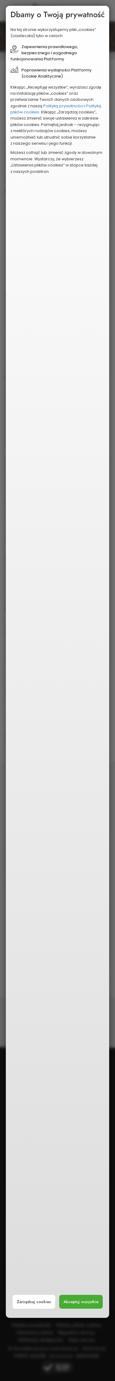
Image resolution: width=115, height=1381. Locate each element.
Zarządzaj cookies (34, 1302)
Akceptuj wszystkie (80, 1302)
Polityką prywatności (63, 106)
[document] (57, 662)
